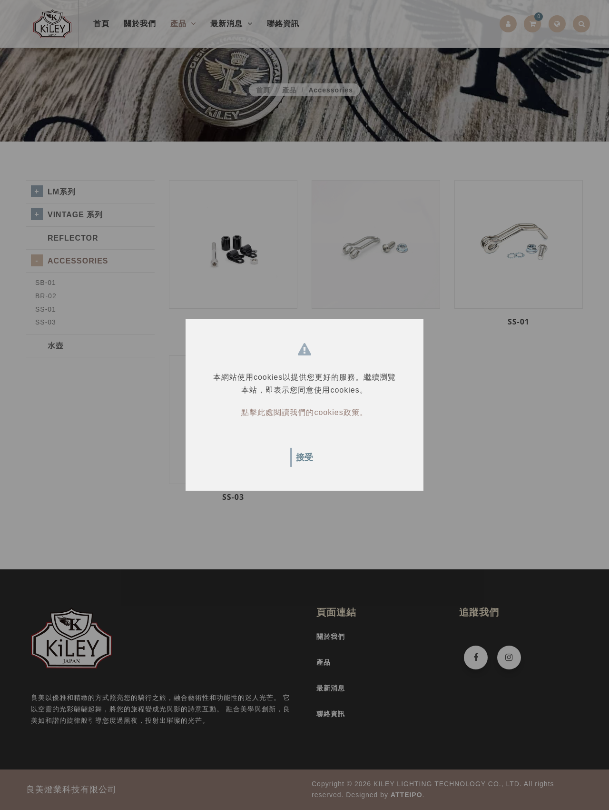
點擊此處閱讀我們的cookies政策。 (304, 412)
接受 (304, 457)
